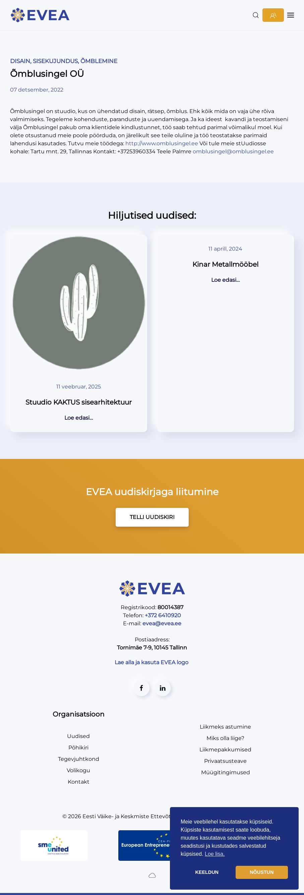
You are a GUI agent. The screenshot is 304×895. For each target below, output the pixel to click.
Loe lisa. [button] (215, 854)
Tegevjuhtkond (78, 759)
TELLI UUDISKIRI (152, 517)
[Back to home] (41, 15)
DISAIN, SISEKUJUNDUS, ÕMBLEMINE (63, 61)
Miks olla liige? (225, 738)
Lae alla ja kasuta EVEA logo (152, 662)
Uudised (78, 736)
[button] (255, 15)
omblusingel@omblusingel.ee (233, 151)
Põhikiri (78, 747)
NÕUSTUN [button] (261, 872)
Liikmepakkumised (225, 749)
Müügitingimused (225, 772)
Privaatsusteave (225, 761)
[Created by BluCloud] (152, 875)
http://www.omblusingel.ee (161, 143)
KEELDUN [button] (207, 872)
